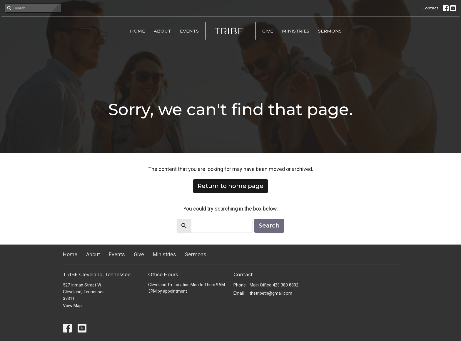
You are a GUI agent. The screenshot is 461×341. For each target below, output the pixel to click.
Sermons (330, 31)
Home (137, 31)
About (162, 31)
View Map (72, 305)
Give (267, 31)
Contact (430, 8)
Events (189, 31)
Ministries (295, 31)
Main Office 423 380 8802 (274, 285)
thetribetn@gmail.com (271, 293)
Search (269, 225)
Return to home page (230, 185)
